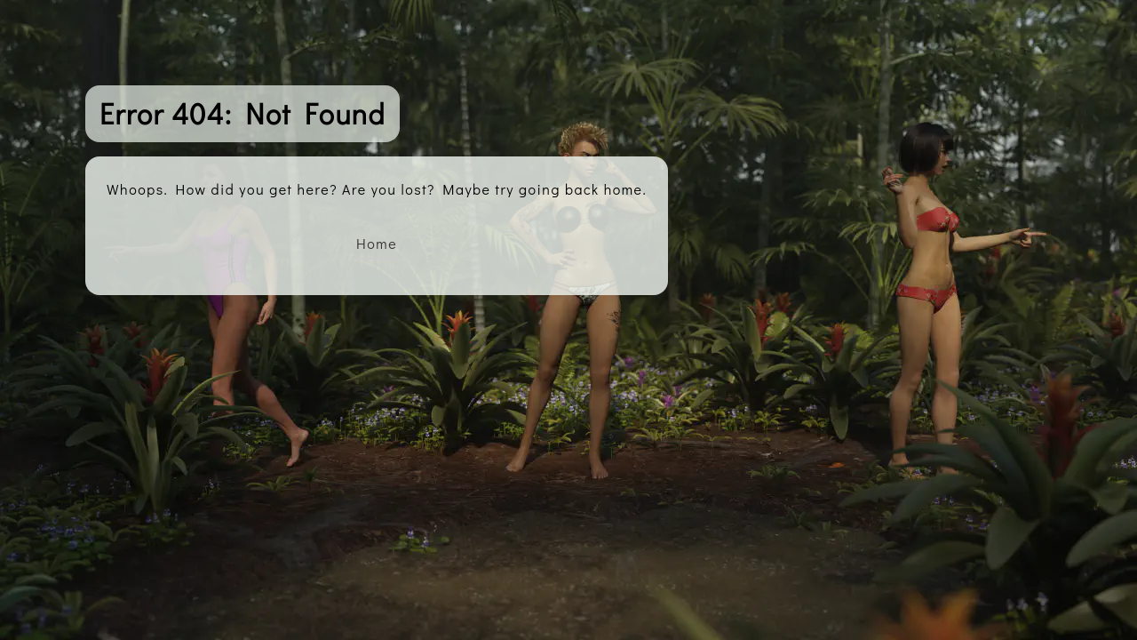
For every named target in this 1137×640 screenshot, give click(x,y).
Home (376, 243)
